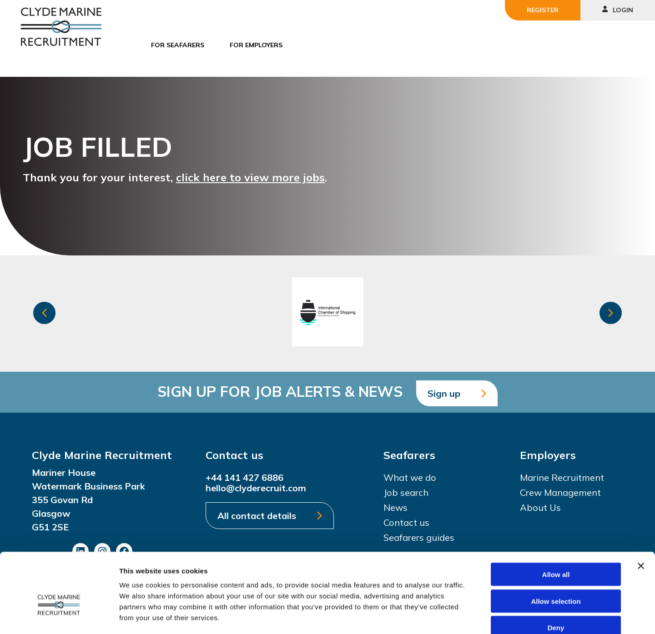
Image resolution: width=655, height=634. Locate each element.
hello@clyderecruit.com (256, 488)
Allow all (556, 522)
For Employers (256, 45)
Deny (556, 576)
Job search (405, 492)
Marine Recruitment (562, 477)
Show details (477, 616)
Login (617, 9)
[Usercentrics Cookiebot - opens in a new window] (59, 616)
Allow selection (555, 549)
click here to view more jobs (250, 177)
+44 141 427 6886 (244, 477)
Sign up (444, 393)
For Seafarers (177, 45)
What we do (409, 477)
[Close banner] (641, 514)
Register (543, 10)
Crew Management (560, 492)
